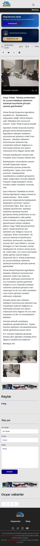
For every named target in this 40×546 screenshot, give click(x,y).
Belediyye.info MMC (8, 535)
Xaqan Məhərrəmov (13, 540)
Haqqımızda (15, 521)
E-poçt (4, 436)
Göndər (10, 472)
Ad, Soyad (5, 427)
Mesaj (4, 445)
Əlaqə (28, 521)
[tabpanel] (20, 387)
